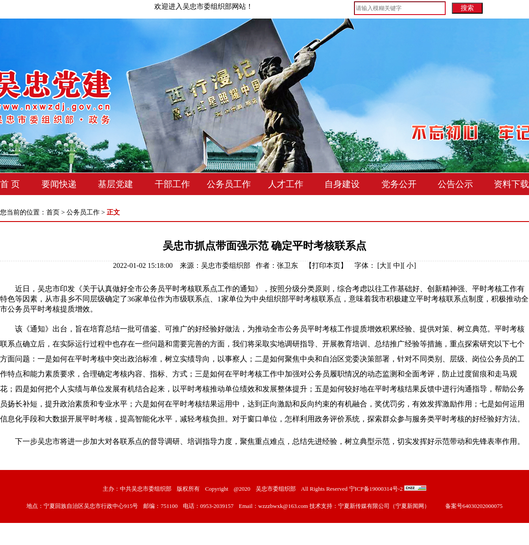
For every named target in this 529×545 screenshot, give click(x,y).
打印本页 (326, 265)
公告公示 (455, 184)
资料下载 (511, 184)
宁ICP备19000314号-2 (376, 488)
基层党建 (115, 184)
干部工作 (172, 184)
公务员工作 (229, 184)
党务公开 (399, 184)
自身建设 (342, 184)
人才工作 (285, 184)
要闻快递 (59, 184)
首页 (53, 212)
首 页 (10, 184)
